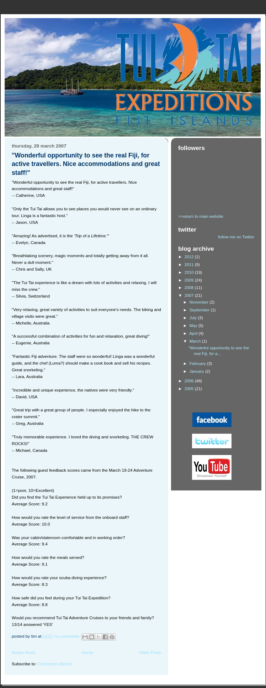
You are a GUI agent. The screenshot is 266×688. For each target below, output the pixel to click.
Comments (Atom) (54, 663)
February (198, 363)
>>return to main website (200, 216)
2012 (190, 257)
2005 (190, 389)
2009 (190, 280)
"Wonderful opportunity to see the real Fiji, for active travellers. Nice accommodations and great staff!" (86, 164)
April (193, 333)
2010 (190, 272)
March (196, 341)
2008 (190, 287)
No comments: (68, 636)
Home (87, 652)
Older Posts (150, 652)
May (194, 325)
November (199, 302)
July (194, 318)
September (200, 310)
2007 (190, 295)
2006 (190, 381)
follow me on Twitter (236, 237)
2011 (190, 264)
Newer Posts (24, 652)
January (197, 371)
